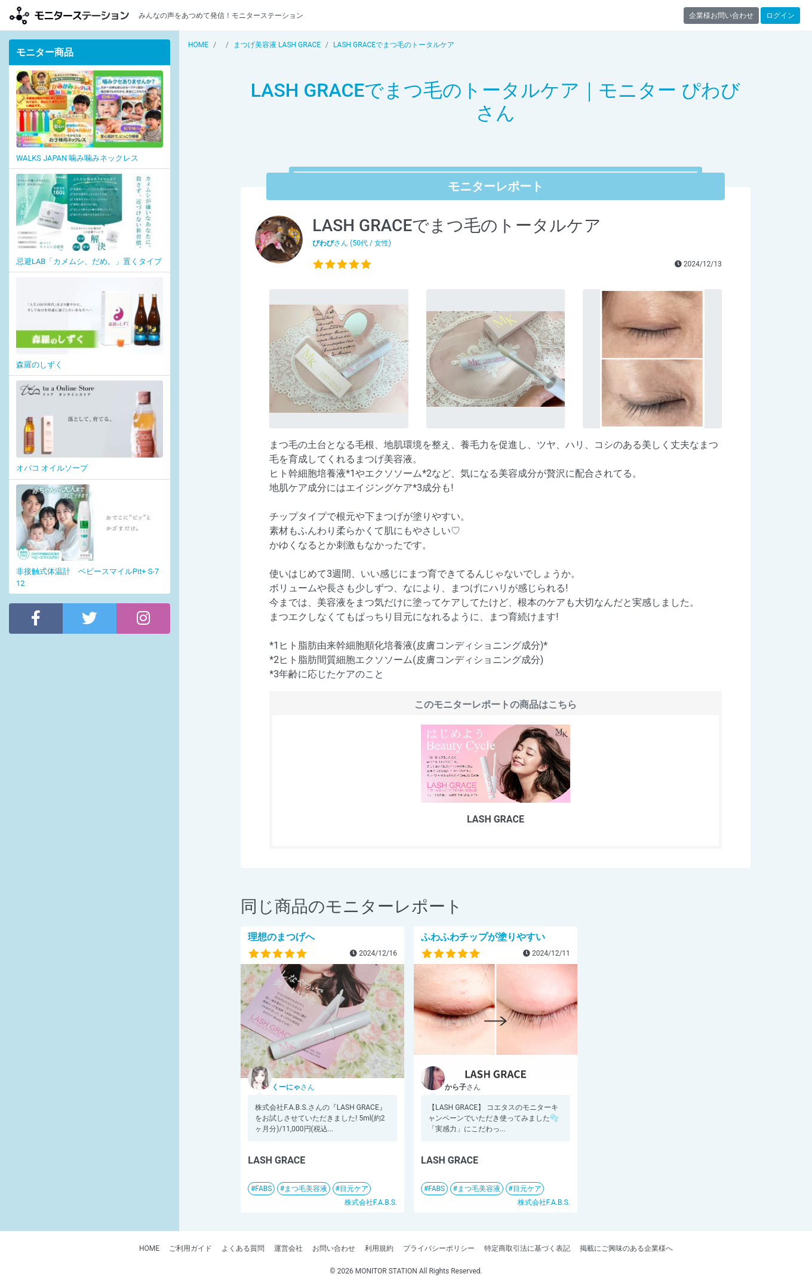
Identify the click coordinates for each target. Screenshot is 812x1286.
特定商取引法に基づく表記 (527, 1248)
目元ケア (354, 1188)
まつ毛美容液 (305, 1188)
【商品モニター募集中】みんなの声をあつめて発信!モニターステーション (69, 15)
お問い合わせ (333, 1248)
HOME (149, 1248)
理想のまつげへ (281, 937)
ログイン (780, 15)
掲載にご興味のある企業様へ (626, 1248)
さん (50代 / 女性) (351, 243)
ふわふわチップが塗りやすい (483, 937)
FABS (263, 1188)
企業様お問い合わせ (721, 15)
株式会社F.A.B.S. (371, 1202)
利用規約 (379, 1248)
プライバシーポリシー (439, 1248)
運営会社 (288, 1248)
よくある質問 (243, 1248)
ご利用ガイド (190, 1248)
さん (293, 1087)
